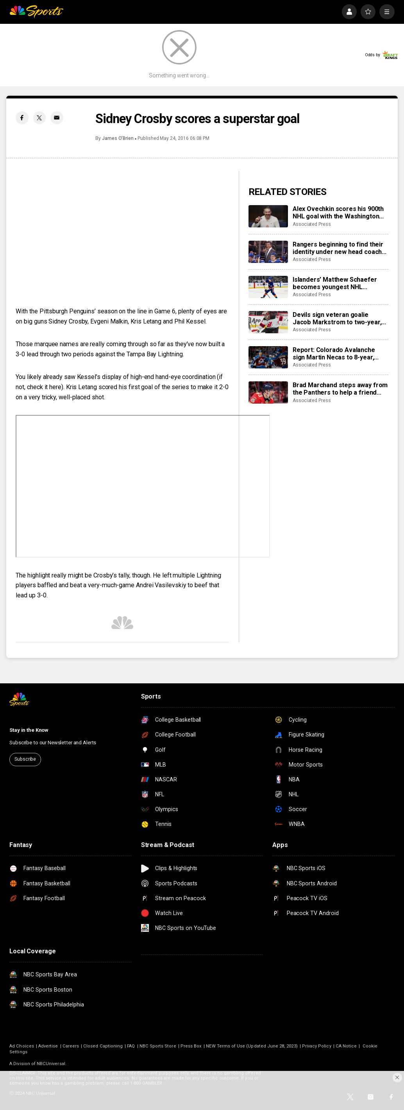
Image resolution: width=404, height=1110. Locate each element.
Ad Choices (21, 1046)
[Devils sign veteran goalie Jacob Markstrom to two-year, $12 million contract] (268, 322)
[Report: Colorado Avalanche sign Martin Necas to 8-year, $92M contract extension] (268, 357)
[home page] (36, 11)
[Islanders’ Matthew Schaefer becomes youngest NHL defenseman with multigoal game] (268, 287)
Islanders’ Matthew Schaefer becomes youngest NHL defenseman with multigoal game (335, 283)
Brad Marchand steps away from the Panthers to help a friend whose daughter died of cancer (340, 388)
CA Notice (346, 1046)
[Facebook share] (22, 117)
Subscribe (25, 759)
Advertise (48, 1046)
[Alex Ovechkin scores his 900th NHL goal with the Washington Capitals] (268, 216)
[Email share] (56, 117)
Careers (71, 1046)
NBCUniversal (51, 1063)
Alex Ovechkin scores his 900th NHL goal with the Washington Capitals (338, 212)
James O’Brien (118, 138)
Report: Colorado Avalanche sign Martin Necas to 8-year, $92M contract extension (334, 353)
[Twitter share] (39, 117)
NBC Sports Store (157, 1046)
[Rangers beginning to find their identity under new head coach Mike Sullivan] (268, 252)
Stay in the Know (28, 730)
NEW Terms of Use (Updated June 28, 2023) (251, 1046)
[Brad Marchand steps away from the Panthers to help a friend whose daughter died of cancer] (268, 392)
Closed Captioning (103, 1046)
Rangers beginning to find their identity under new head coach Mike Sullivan (338, 248)
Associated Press (312, 224)
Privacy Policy (316, 1046)
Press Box (191, 1046)
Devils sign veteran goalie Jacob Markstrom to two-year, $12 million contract (337, 318)
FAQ (131, 1046)
